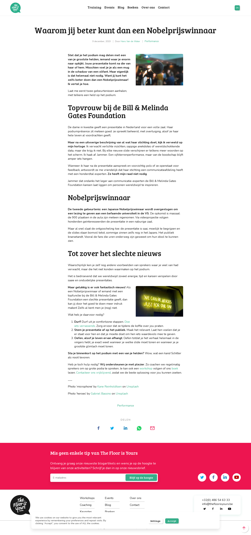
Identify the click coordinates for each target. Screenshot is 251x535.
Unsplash (132, 386)
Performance (152, 41)
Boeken (132, 7)
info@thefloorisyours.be (217, 504)
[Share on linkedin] (225, 477)
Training (94, 7)
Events (109, 7)
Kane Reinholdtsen (109, 386)
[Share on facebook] (213, 477)
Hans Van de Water (130, 41)
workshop (146, 368)
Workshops (87, 498)
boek (175, 368)
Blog (121, 7)
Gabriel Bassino (101, 393)
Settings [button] (155, 521)
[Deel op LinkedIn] (125, 428)
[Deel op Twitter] (112, 428)
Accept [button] (171, 521)
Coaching (86, 505)
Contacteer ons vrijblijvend (93, 373)
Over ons (148, 7)
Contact (164, 7)
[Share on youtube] (236, 477)
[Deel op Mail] (152, 428)
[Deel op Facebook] (98, 428)
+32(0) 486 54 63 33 (216, 500)
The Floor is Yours (15, 8)
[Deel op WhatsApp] (139, 428)
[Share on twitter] (202, 477)
